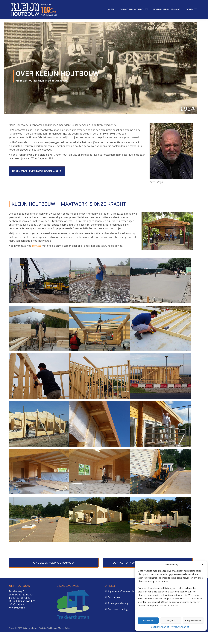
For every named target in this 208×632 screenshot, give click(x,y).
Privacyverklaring (180, 626)
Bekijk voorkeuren (193, 620)
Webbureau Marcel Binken (59, 628)
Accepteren (148, 620)
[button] (202, 564)
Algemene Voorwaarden (122, 591)
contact (36, 245)
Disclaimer (114, 597)
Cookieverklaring (160, 626)
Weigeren (170, 620)
